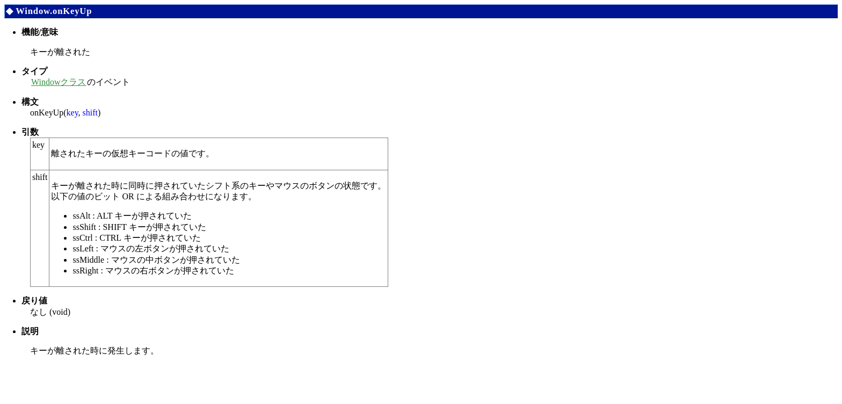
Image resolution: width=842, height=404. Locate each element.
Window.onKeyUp (54, 11)
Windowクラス (58, 81)
